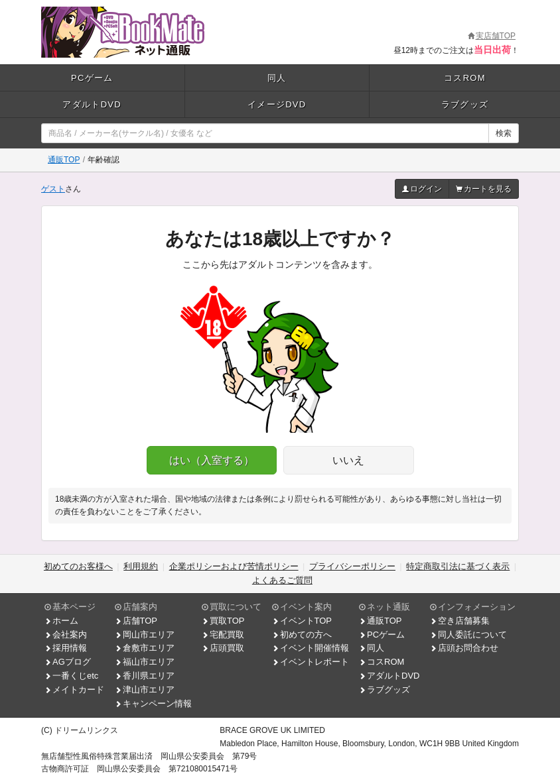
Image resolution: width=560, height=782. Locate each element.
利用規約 (140, 566)
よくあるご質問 (282, 580)
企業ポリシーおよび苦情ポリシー (234, 566)
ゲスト (53, 189)
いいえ (348, 460)
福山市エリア (145, 662)
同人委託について (468, 635)
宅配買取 (223, 635)
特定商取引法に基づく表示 (458, 566)
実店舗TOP (492, 35)
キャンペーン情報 (153, 703)
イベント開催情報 (310, 648)
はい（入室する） (211, 460)
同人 (277, 78)
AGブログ (67, 662)
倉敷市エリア (145, 648)
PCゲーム (92, 78)
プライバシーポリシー (352, 566)
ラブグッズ (465, 104)
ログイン (422, 189)
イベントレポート (310, 662)
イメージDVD (277, 104)
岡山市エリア (145, 635)
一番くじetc (71, 676)
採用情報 (65, 648)
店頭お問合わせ (464, 648)
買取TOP (223, 621)
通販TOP (64, 159)
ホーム (61, 621)
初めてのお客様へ (78, 566)
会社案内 (65, 635)
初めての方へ (302, 635)
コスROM (465, 78)
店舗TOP (136, 621)
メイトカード (74, 690)
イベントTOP (302, 621)
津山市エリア (145, 690)
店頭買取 (223, 648)
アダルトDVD (91, 104)
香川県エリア (145, 676)
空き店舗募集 (460, 621)
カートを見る (484, 189)
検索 (504, 133)
